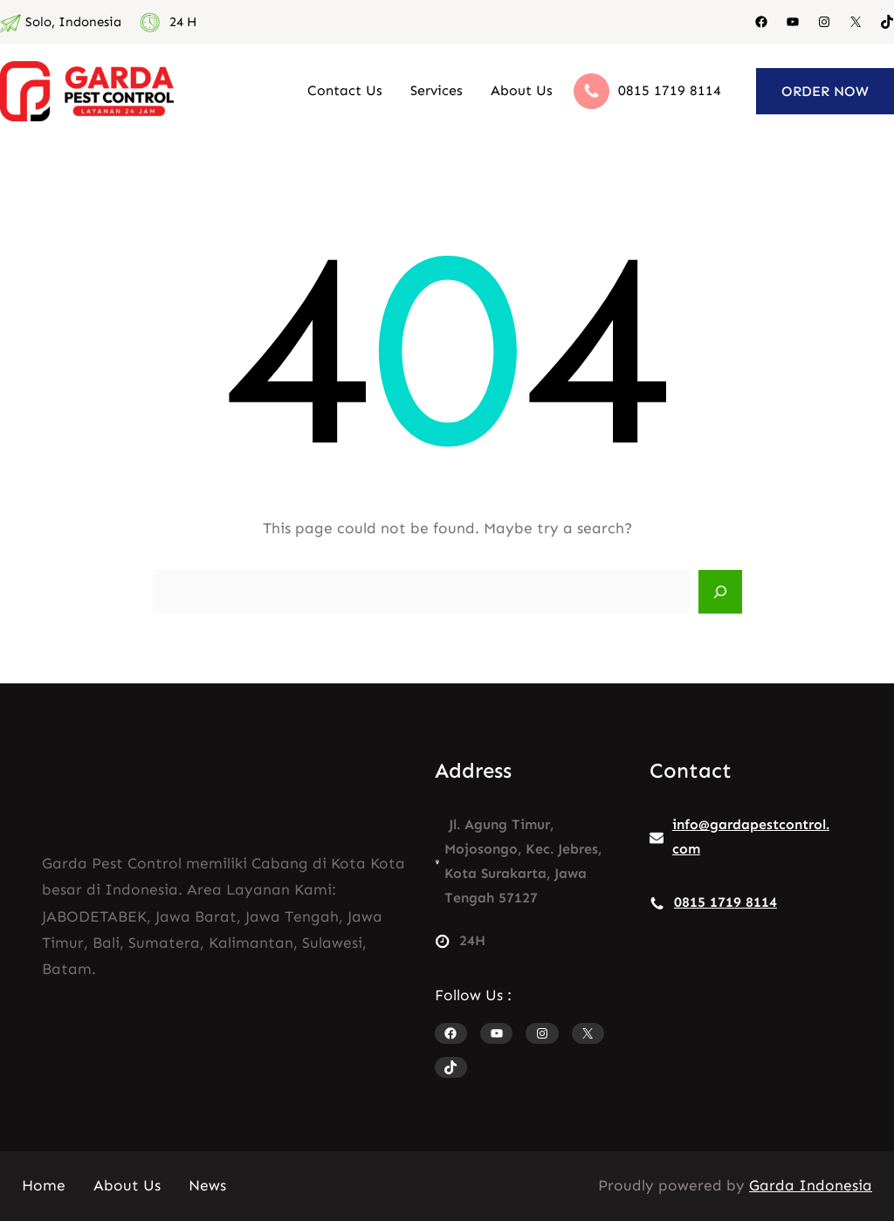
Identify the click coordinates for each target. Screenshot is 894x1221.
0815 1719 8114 (669, 90)
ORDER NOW (825, 91)
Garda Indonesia (810, 1185)
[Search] (720, 592)
